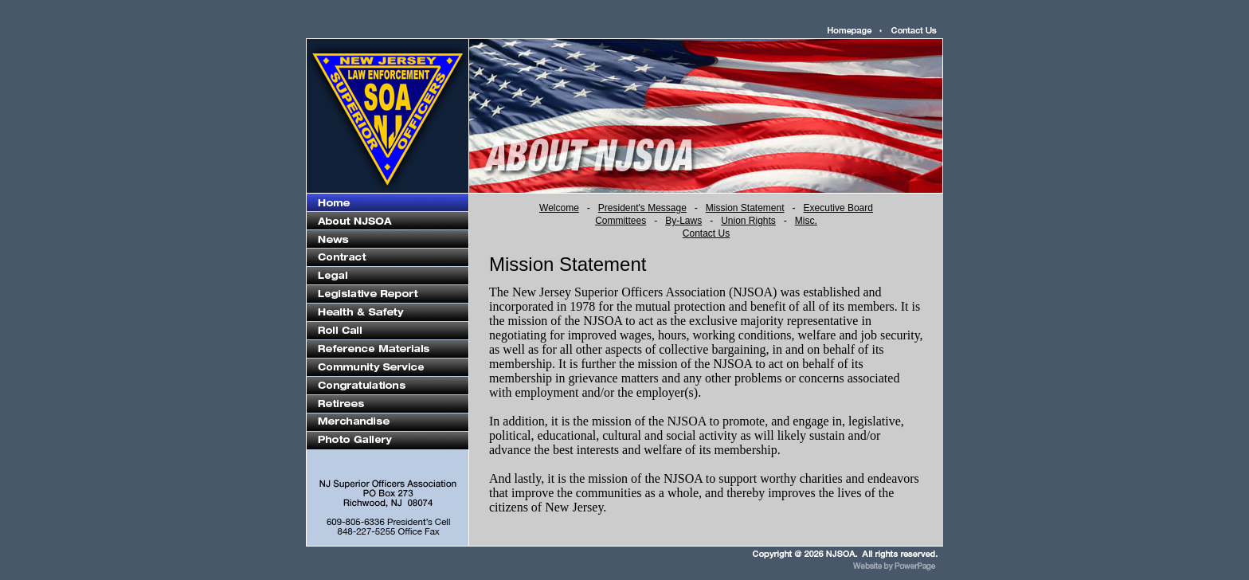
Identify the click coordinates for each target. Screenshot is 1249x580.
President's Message (642, 208)
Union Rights (748, 220)
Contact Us (706, 233)
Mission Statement (745, 208)
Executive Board (838, 208)
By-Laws (683, 220)
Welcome (559, 208)
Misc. (806, 220)
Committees (620, 220)
